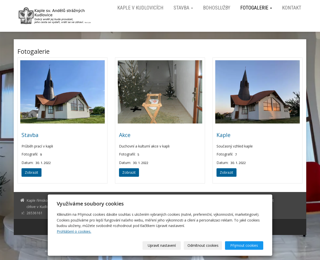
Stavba (183, 8)
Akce (124, 135)
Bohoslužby (216, 8)
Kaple (223, 135)
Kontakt (291, 8)
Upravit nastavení (162, 245)
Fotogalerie (256, 8)
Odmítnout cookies (203, 245)
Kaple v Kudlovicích (140, 8)
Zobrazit (31, 172)
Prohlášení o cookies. (74, 231)
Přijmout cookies (244, 245)
